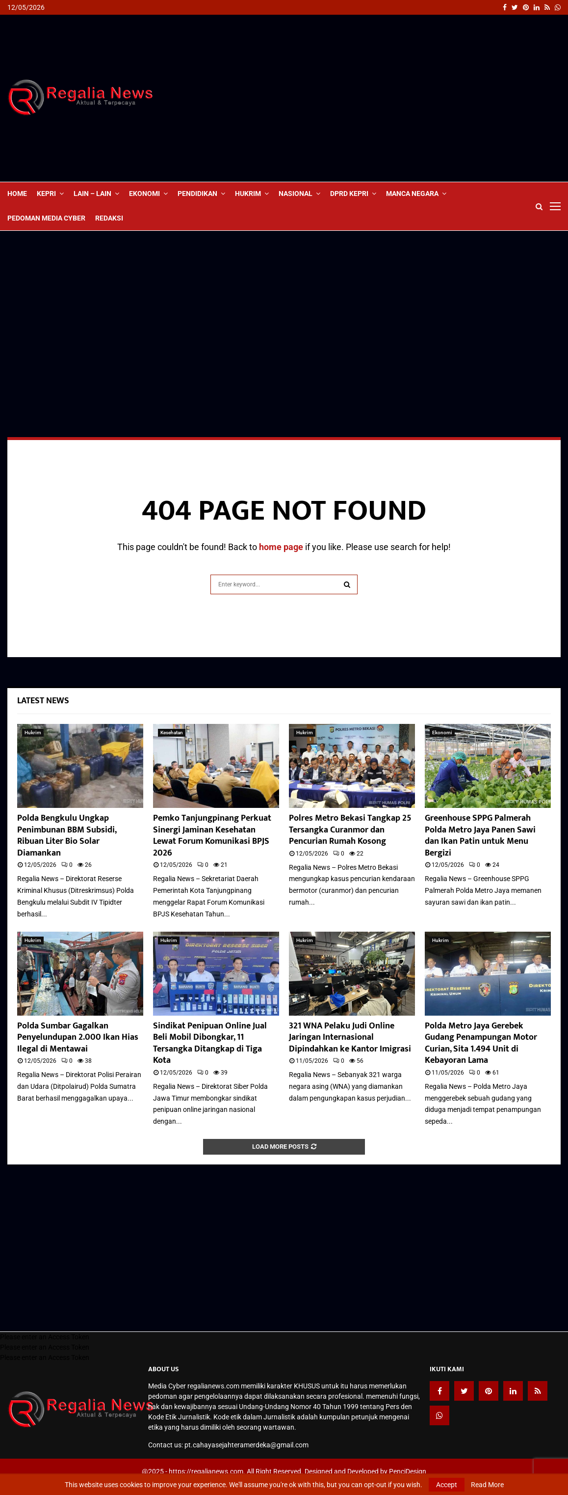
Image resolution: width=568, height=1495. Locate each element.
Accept (446, 1485)
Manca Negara (412, 193)
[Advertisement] (382, 98)
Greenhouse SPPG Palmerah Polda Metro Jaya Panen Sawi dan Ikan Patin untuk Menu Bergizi (480, 835)
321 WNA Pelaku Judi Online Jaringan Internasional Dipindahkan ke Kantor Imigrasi (350, 1037)
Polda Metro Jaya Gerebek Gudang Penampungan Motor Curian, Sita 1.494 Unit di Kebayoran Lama (481, 1043)
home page (281, 547)
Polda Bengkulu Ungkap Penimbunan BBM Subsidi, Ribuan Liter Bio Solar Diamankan (66, 835)
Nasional (295, 193)
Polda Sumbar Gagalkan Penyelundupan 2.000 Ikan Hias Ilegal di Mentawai (77, 1037)
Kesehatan (171, 732)
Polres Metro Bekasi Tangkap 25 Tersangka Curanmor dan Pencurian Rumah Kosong (350, 830)
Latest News (43, 700)
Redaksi (109, 218)
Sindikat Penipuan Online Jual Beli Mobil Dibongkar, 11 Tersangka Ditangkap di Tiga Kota (210, 1043)
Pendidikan (197, 193)
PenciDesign (407, 1471)
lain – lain (92, 193)
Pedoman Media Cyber (46, 218)
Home (17, 193)
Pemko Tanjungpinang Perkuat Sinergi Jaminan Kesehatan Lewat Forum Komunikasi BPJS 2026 (212, 835)
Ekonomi (144, 193)
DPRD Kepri (349, 193)
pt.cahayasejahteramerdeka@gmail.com (246, 1445)
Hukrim (248, 193)
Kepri (46, 193)
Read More (487, 1484)
